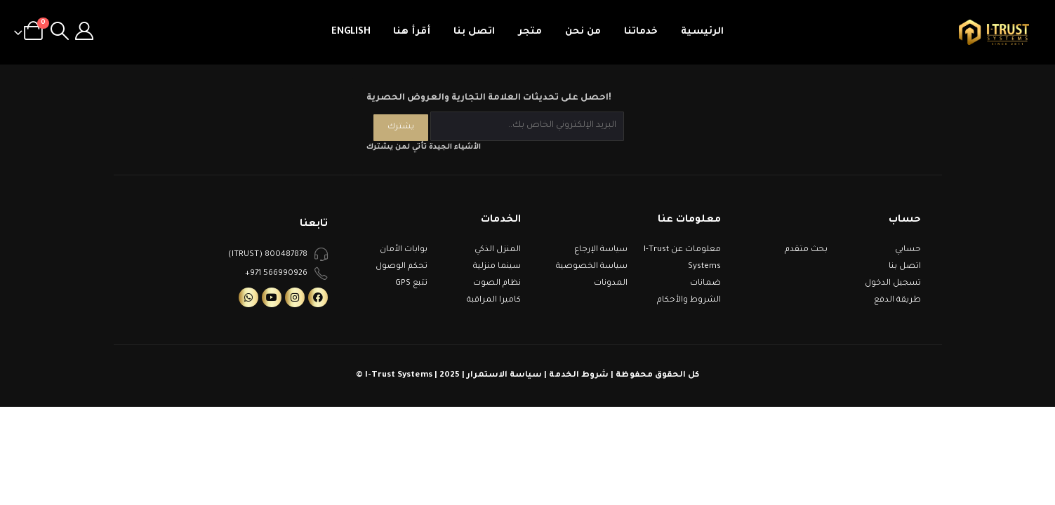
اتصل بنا (474, 32)
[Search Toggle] (60, 32)
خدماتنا (641, 32)
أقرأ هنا (411, 32)
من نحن (583, 32)
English (351, 32)
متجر (530, 32)
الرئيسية (702, 32)
